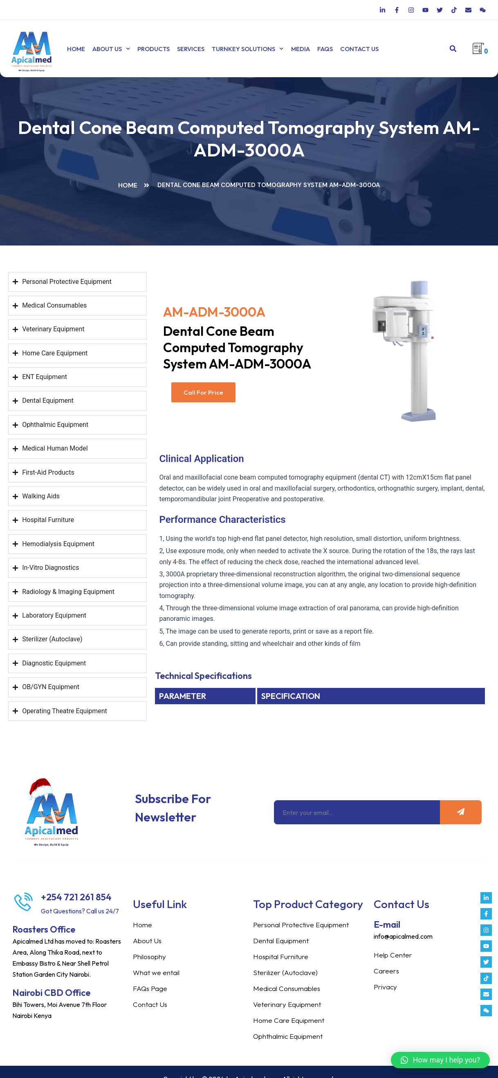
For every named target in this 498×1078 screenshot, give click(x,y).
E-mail (387, 916)
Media (283, 49)
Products (145, 49)
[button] (453, 49)
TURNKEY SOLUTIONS (235, 49)
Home (76, 49)
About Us (107, 49)
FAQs (308, 49)
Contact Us (342, 49)
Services (182, 49)
